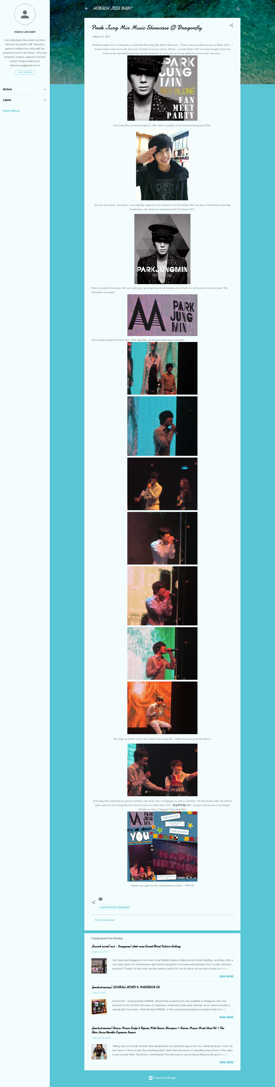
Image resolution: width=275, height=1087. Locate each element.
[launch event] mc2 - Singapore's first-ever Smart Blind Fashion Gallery (135, 946)
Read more (226, 976)
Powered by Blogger (162, 1077)
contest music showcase (114, 907)
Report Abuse (11, 110)
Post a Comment (105, 920)
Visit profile (25, 72)
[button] (231, 26)
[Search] (238, 9)
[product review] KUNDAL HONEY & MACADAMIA (125, 987)
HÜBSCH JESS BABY (112, 8)
